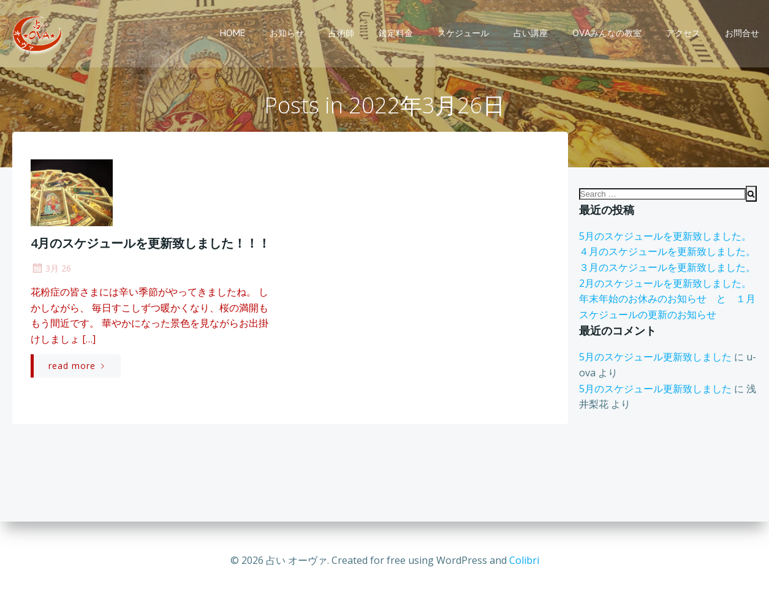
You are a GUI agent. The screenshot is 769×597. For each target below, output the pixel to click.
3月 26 (51, 269)
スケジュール (464, 33)
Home (233, 33)
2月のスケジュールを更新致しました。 (664, 285)
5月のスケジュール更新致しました (654, 359)
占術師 (342, 33)
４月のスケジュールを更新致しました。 (666, 253)
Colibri (524, 560)
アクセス (684, 33)
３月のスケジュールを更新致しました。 (666, 269)
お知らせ (287, 33)
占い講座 (531, 33)
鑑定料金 (396, 33)
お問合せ (742, 33)
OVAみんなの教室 (607, 33)
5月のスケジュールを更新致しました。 (664, 238)
